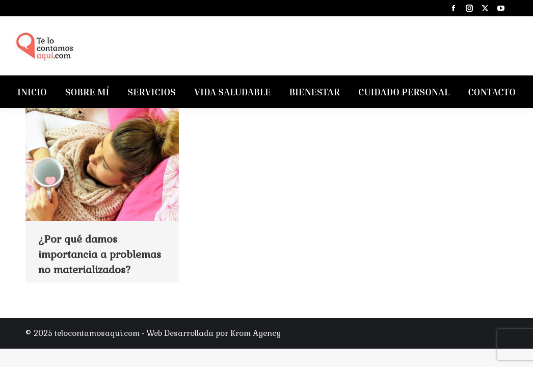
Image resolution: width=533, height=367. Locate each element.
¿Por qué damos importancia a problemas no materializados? (99, 254)
